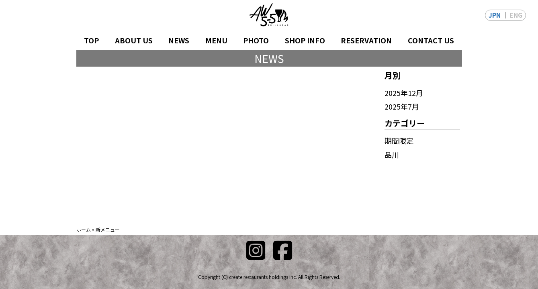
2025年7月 (402, 106)
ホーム (83, 229)
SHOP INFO (305, 40)
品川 (392, 154)
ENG (515, 15)
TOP (91, 40)
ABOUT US (134, 40)
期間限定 (399, 140)
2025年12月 (404, 93)
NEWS (178, 40)
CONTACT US (431, 40)
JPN (495, 15)
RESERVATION (366, 40)
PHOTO (256, 40)
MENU (216, 40)
